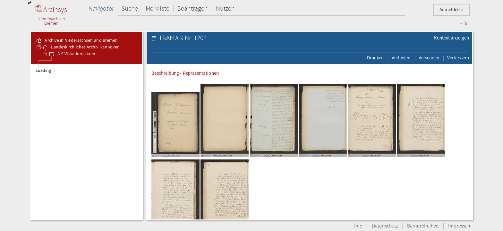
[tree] (86, 141)
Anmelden (451, 10)
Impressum (460, 226)
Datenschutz (385, 226)
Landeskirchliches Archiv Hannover (80, 47)
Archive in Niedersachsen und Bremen (77, 40)
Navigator (101, 8)
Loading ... (45, 70)
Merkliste (157, 8)
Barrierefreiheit (423, 226)
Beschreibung (165, 73)
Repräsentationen (201, 73)
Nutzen (225, 8)
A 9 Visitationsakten (71, 54)
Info (358, 226)
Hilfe (463, 24)
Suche (130, 8)
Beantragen (192, 8)
